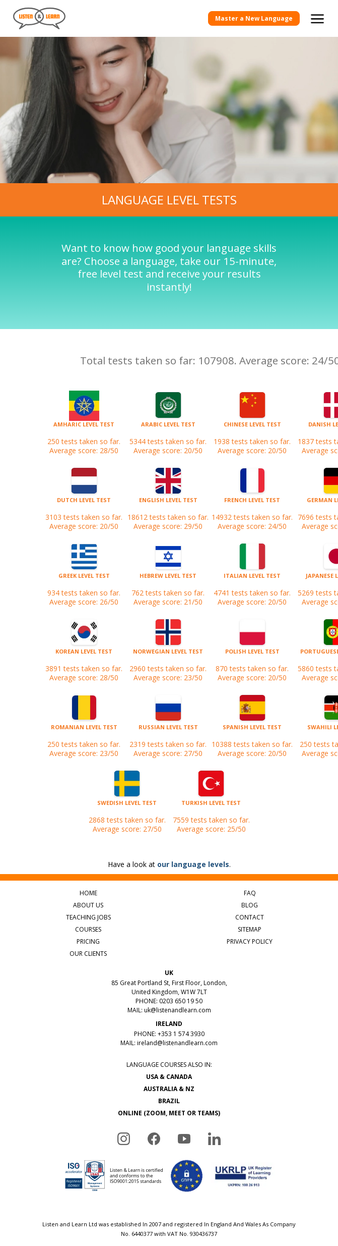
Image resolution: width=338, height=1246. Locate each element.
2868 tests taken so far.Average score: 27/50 (127, 806)
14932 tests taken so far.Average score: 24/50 (252, 503)
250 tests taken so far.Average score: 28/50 (84, 428)
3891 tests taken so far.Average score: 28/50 (84, 655)
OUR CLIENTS (88, 953)
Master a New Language (254, 18)
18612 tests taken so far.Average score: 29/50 (168, 503)
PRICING (88, 941)
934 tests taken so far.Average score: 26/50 (84, 579)
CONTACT (249, 917)
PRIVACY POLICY (250, 941)
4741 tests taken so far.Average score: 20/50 (252, 579)
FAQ (250, 893)
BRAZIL (169, 1101)
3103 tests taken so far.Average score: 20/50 (84, 503)
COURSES (88, 929)
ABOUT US (88, 905)
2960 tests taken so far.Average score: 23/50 (168, 655)
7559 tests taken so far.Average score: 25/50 (211, 806)
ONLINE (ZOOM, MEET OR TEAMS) (169, 1113)
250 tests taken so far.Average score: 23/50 (84, 731)
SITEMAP (249, 929)
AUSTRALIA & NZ (169, 1089)
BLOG (249, 905)
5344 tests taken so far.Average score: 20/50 (168, 428)
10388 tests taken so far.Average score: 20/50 (252, 731)
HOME (88, 893)
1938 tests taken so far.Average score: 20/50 (252, 428)
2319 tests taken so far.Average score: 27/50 (168, 731)
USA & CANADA (169, 1076)
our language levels (193, 864)
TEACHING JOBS (88, 917)
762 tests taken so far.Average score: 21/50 (168, 579)
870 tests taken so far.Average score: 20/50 (252, 655)
